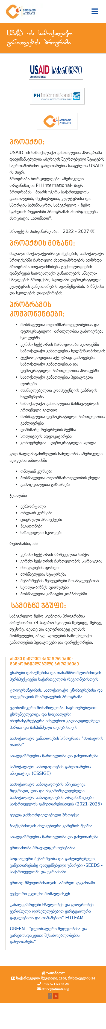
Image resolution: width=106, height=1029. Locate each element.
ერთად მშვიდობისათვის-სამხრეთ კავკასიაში (52, 882)
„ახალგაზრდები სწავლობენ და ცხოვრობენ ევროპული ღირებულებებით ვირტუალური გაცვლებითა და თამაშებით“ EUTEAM (51, 911)
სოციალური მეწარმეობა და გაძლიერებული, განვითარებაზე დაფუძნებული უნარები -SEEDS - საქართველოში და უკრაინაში (56, 865)
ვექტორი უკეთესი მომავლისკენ (40, 893)
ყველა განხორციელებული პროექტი (44, 815)
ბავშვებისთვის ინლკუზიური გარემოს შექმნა (51, 825)
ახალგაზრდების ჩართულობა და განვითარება (54, 755)
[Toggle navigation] (95, 11)
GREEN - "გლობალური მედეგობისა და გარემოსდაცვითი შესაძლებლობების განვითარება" (48, 935)
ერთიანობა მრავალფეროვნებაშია (42, 847)
